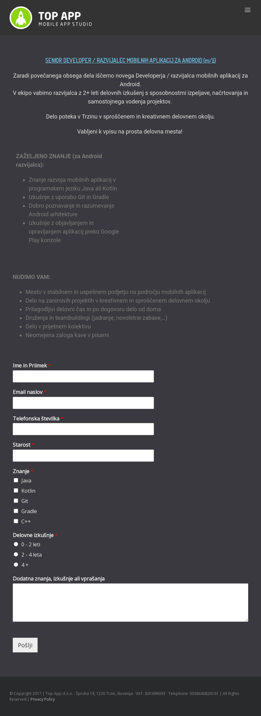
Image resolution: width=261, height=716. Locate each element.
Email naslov (30, 392)
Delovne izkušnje (35, 535)
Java (26, 480)
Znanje (23, 471)
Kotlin (28, 490)
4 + (25, 564)
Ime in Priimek (32, 365)
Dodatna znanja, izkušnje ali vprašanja (59, 578)
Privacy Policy (43, 699)
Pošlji (25, 645)
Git (24, 500)
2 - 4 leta (31, 554)
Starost (23, 445)
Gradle (29, 511)
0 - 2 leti (30, 544)
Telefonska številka (38, 418)
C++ (26, 521)
